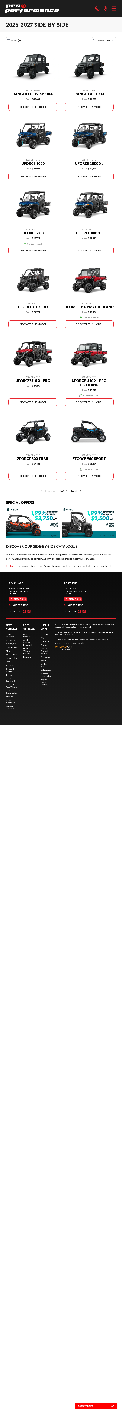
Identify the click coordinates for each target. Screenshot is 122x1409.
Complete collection (10, 707)
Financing (27, 657)
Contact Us (45, 634)
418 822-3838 (18, 605)
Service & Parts (44, 665)
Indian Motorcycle (10, 701)
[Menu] (113, 8)
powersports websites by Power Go (94, 639)
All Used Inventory (27, 635)
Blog (42, 638)
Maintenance (46, 670)
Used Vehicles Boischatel (27, 642)
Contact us (11, 565)
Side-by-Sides (11, 654)
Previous (47, 491)
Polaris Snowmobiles (11, 691)
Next (77, 491)
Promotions (45, 657)
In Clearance (11, 640)
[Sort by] (104, 40)
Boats (8, 662)
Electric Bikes (11, 647)
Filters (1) (14, 40)
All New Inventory (10, 635)
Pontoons (10, 665)
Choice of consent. (66, 635)
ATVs (8, 651)
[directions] (105, 8)
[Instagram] (29, 611)
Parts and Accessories (46, 675)
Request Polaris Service (44, 682)
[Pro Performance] (32, 8)
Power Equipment (10, 679)
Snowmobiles (11, 658)
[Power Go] (81, 648)
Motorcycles (11, 644)
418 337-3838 (73, 605)
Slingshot (9, 696)
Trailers (9, 675)
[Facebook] (24, 611)
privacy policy (99, 632)
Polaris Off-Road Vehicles (11, 685)
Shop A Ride (71, 643)
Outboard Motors (10, 670)
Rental (43, 660)
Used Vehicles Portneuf (26, 650)
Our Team (45, 641)
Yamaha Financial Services (44, 650)
